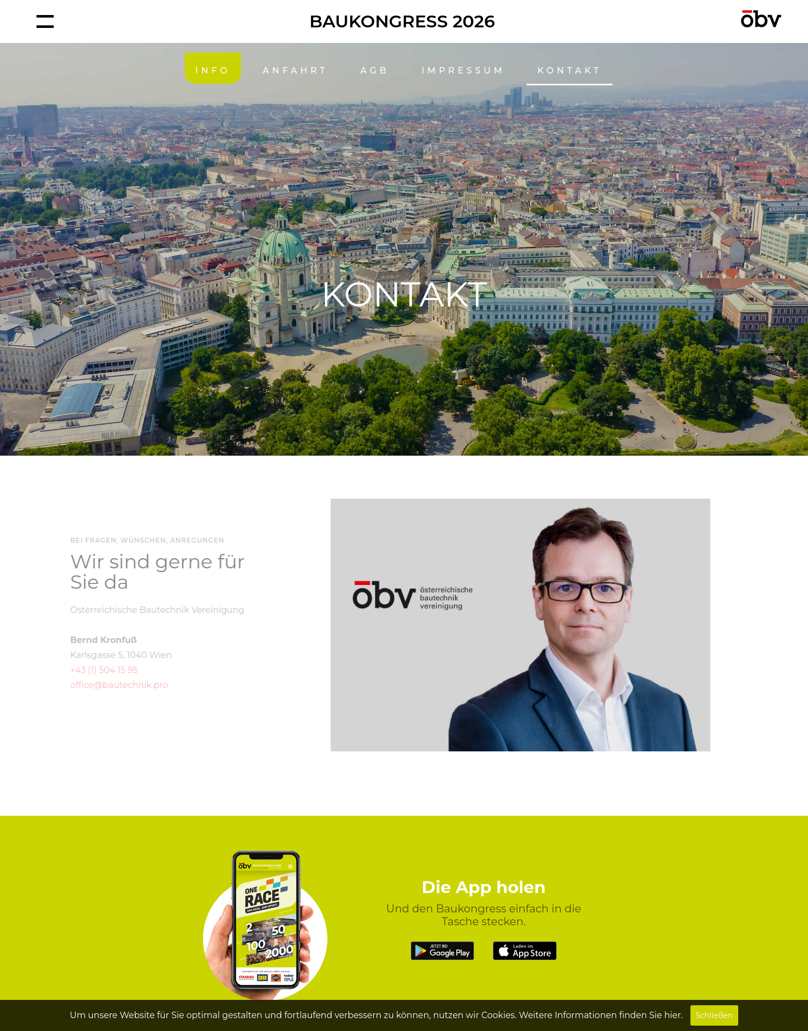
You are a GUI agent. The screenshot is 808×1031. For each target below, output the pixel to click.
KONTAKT (569, 70)
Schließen (714, 1015)
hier (672, 1015)
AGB (374, 70)
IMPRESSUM (463, 70)
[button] (45, 21)
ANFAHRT (295, 70)
